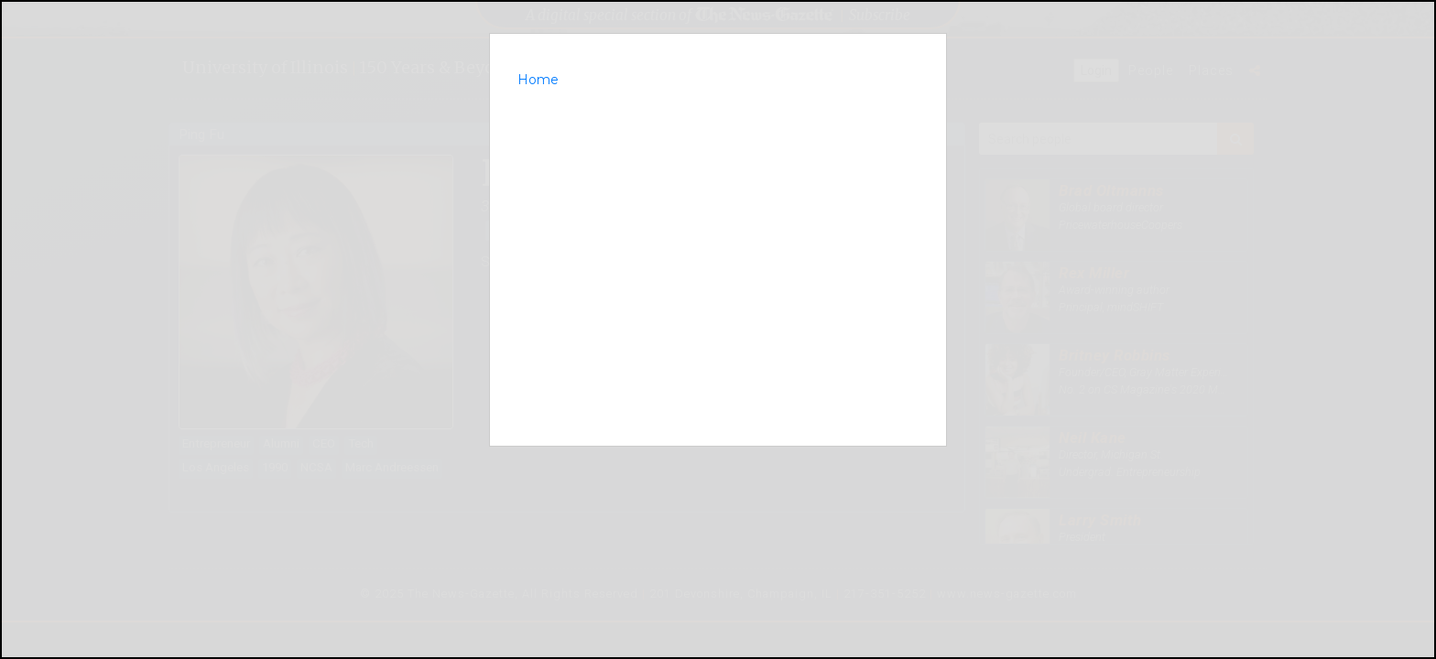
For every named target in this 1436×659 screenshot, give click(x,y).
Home (538, 79)
